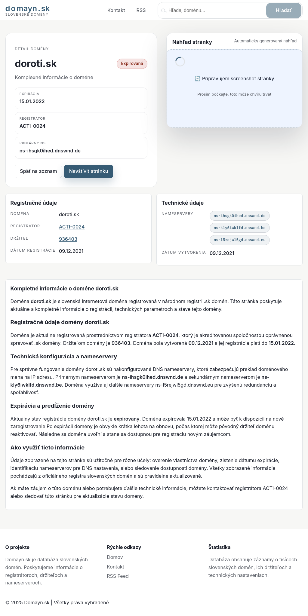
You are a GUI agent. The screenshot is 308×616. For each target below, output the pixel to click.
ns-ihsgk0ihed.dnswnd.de (240, 215)
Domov (115, 557)
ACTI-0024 (72, 227)
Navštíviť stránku (88, 171)
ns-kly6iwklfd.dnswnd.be (240, 227)
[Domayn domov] (27, 11)
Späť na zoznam (38, 171)
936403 (68, 239)
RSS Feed (118, 576)
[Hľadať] (283, 10)
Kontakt (116, 10)
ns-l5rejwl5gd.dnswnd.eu (240, 239)
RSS (141, 10)
